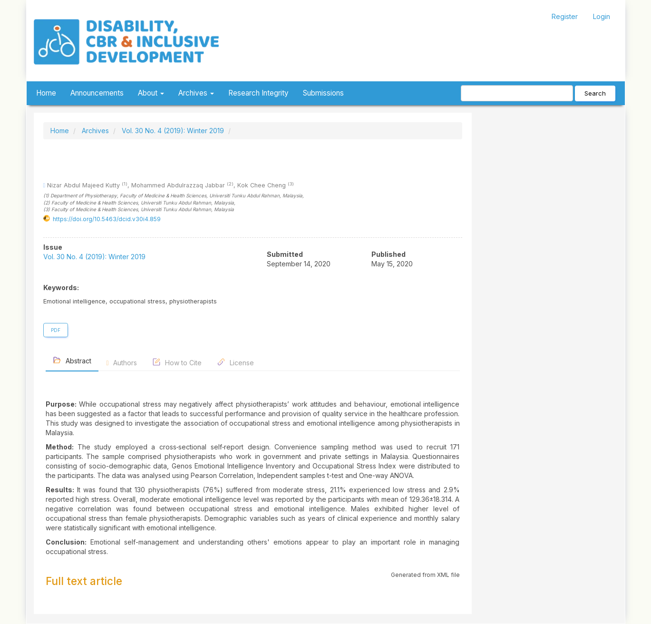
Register (565, 16)
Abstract (72, 360)
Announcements (97, 93)
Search (595, 93)
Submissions (323, 93)
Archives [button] (196, 93)
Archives (95, 131)
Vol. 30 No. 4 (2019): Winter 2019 (173, 131)
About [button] (151, 93)
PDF (55, 330)
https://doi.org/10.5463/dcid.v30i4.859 (107, 219)
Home (46, 93)
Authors (122, 363)
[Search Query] (517, 93)
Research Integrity (258, 93)
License (235, 362)
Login (601, 16)
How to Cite (177, 362)
